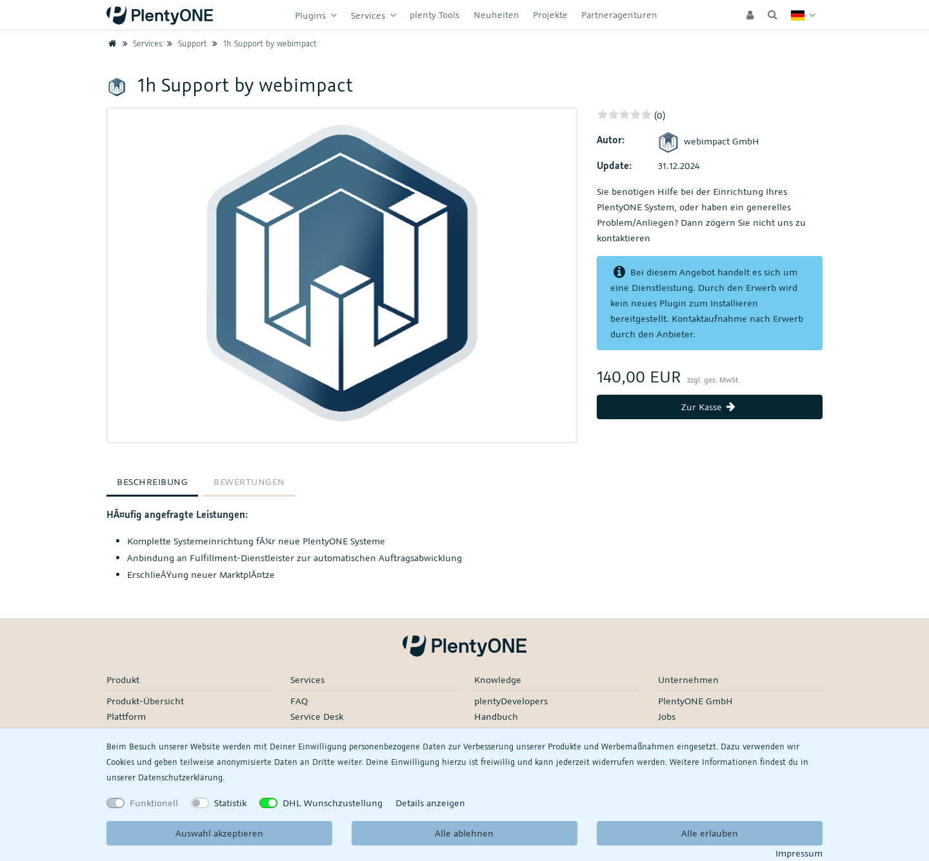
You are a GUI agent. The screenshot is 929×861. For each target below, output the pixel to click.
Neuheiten (496, 14)
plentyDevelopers (511, 701)
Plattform (126, 716)
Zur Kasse (709, 407)
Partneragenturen (619, 14)
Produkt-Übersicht (145, 701)
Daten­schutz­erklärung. (181, 777)
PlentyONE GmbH (695, 701)
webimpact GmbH (708, 141)
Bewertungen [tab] (249, 481)
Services (369, 15)
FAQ (299, 701)
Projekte (550, 14)
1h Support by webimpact (263, 43)
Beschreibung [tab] (152, 481)
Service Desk (316, 716)
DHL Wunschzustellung (333, 803)
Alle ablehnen (464, 833)
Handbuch (496, 716)
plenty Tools (434, 14)
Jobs (666, 716)
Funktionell (154, 803)
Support (186, 43)
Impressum (799, 853)
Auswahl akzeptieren (219, 833)
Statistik (230, 803)
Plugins (311, 15)
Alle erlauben (709, 833)
